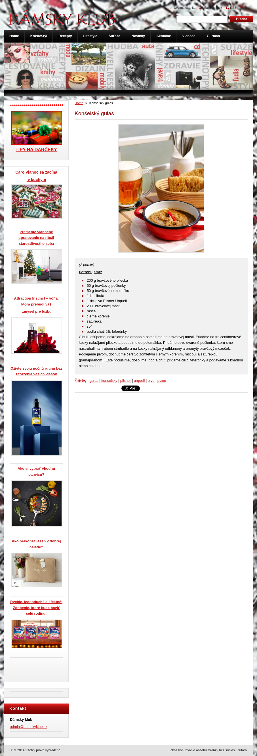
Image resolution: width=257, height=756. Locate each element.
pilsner (125, 380)
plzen (161, 380)
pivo (151, 380)
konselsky (109, 380)
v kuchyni (36, 179)
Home (79, 103)
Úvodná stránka (184, 7)
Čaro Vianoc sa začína (36, 172)
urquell (139, 380)
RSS (233, 7)
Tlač (247, 7)
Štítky (81, 380)
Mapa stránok (212, 7)
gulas (94, 380)
